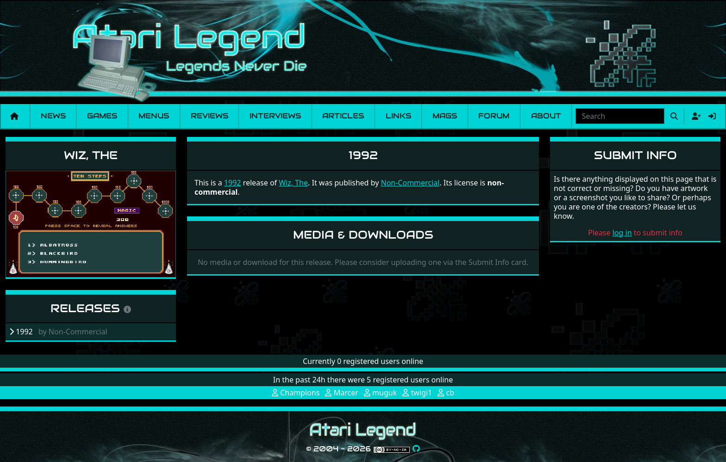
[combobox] (620, 116)
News (53, 116)
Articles (343, 116)
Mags (444, 116)
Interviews (275, 116)
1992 (232, 183)
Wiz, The (91, 155)
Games (102, 116)
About (546, 116)
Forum (493, 116)
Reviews (209, 116)
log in (622, 233)
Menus (153, 116)
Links (398, 116)
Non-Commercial (410, 183)
